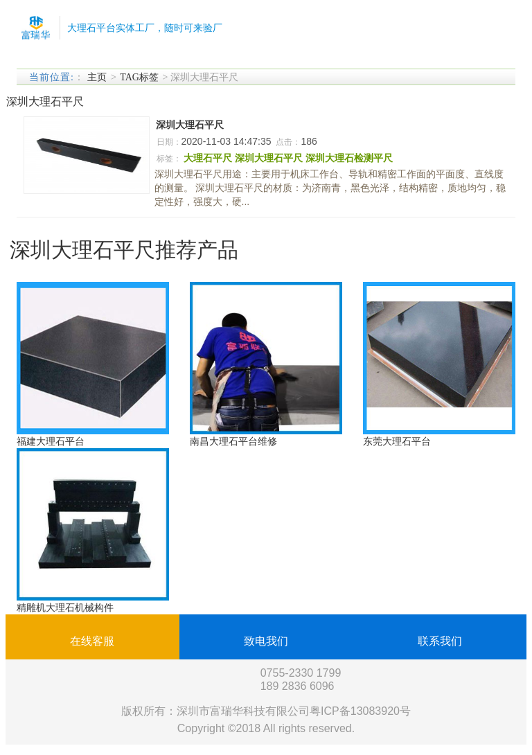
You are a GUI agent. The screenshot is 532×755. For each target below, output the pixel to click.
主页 (97, 77)
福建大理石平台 (51, 441)
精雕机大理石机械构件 (65, 607)
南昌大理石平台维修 (233, 441)
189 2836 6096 (297, 686)
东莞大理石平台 (397, 441)
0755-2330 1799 (301, 673)
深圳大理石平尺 (190, 124)
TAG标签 (139, 77)
